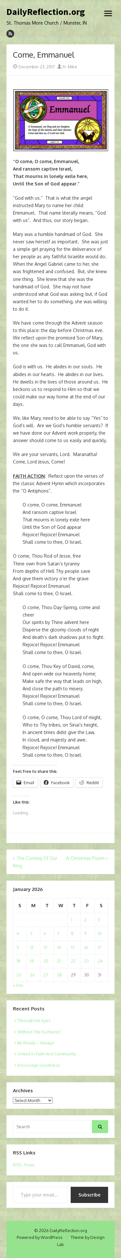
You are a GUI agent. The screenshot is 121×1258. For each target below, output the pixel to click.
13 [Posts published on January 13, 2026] (45, 947)
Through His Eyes (34, 1020)
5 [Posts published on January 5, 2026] (31, 933)
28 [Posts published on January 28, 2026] (59, 974)
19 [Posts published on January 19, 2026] (32, 960)
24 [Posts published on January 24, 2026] (100, 960)
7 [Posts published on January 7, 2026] (58, 933)
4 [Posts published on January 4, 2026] (17, 933)
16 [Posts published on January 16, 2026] (86, 947)
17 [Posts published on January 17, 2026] (99, 947)
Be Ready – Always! (36, 1042)
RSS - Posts (24, 1164)
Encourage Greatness (38, 1065)
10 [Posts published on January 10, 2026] (100, 933)
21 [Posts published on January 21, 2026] (59, 960)
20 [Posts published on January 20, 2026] (46, 960)
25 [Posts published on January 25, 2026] (18, 974)
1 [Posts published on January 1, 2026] (71, 919)
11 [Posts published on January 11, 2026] (17, 947)
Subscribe (89, 1194)
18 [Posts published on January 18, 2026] (18, 960)
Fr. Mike (67, 66)
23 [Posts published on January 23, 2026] (86, 960)
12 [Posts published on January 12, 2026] (32, 947)
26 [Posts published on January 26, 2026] (32, 974)
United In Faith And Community (46, 1053)
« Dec (18, 985)
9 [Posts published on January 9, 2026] (85, 933)
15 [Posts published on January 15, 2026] (73, 947)
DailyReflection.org (45, 11)
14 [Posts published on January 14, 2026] (59, 947)
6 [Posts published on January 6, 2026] (45, 933)
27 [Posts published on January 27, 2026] (46, 974)
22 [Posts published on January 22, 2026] (73, 960)
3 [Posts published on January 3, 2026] (99, 919)
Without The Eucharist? (39, 1031)
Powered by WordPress (40, 1237)
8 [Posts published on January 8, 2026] (72, 933)
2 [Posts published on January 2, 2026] (85, 919)
